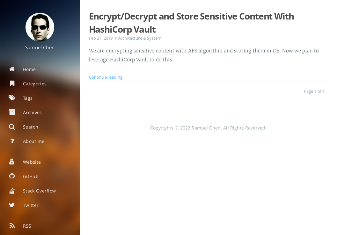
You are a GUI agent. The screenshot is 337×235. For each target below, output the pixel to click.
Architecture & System (139, 38)
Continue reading (105, 77)
